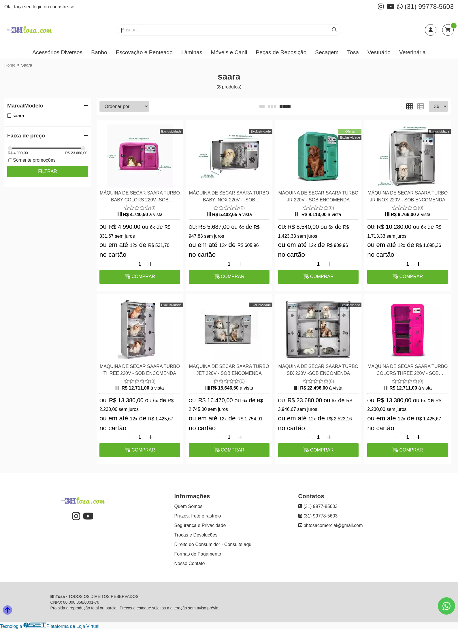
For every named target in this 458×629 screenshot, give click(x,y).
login (38, 6)
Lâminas (191, 52)
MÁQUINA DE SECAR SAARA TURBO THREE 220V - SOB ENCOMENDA (140, 370)
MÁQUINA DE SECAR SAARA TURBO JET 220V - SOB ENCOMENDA (229, 370)
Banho (99, 52)
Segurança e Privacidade (200, 525)
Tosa (353, 52)
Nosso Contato (189, 563)
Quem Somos (188, 506)
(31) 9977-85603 (318, 506)
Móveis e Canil (229, 52)
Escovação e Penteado (144, 52)
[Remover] (129, 264)
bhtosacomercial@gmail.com (330, 525)
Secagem (326, 52)
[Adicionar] (150, 264)
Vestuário (379, 52)
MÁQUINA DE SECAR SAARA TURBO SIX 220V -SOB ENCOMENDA (318, 370)
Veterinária (412, 52)
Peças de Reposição (281, 52)
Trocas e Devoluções (196, 534)
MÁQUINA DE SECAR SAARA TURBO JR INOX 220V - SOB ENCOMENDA (407, 196)
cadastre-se (62, 6)
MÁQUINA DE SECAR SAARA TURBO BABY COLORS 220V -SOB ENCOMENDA (140, 197)
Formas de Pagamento (197, 553)
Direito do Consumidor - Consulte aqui (213, 544)
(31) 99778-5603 (425, 6)
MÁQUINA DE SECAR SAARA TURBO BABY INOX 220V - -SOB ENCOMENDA (229, 197)
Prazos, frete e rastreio (197, 515)
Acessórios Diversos (57, 52)
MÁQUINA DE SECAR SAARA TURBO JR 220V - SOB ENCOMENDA (318, 196)
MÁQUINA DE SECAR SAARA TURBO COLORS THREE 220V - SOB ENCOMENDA (407, 370)
